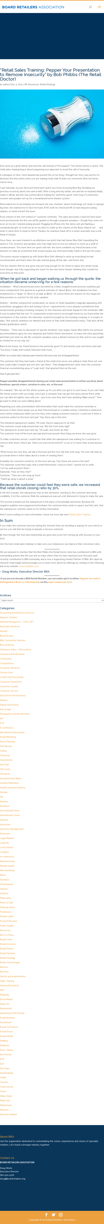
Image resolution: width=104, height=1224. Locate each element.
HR (25, 84)
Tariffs (3, 1077)
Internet (4, 820)
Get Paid (4, 764)
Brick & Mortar (7, 645)
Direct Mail (5, 709)
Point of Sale (6, 902)
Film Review (6, 746)
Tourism (4, 1082)
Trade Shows (6, 1087)
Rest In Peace (7, 935)
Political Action (7, 907)
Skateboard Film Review (12, 1013)
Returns (4, 967)
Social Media (6, 1036)
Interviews (5, 824)
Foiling (3, 751)
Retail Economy (8, 944)
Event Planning (7, 741)
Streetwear (6, 1054)
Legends (4, 843)
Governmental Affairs (10, 778)
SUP (2, 1059)
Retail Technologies (10, 962)
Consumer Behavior (10, 668)
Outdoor (4, 893)
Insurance (5, 806)
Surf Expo (5, 1068)
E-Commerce (6, 728)
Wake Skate (6, 1096)
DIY (1, 718)
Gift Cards (5, 769)
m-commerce (7, 856)
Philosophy (5, 898)
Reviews (4, 972)
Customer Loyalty (9, 686)
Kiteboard (5, 833)
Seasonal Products (9, 985)
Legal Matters (7, 838)
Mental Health (7, 866)
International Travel (10, 815)
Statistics (4, 1045)
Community (6, 659)
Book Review (6, 636)
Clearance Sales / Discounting (15, 649)
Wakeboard (6, 1105)
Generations (6, 760)
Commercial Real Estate (12, 654)
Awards (3, 631)
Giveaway (5, 774)
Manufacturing (7, 861)
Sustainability (6, 1073)
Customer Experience (11, 682)
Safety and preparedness (13, 976)
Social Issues (6, 1031)
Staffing (4, 1041)
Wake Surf (5, 1100)
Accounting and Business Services (17, 613)
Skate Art (4, 1004)
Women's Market (8, 1114)
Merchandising (7, 870)
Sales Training (7, 981)
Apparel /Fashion (8, 617)
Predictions (5, 912)
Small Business (7, 1018)
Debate (4, 700)
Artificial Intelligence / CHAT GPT (17, 622)
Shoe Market (6, 999)
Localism (4, 852)
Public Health (6, 926)
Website (4, 1110)
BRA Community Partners (12, 640)
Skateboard (6, 1008)
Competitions (7, 663)
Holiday (4, 792)
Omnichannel (6, 884)
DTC (2, 723)
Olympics (4, 879)
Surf (2, 1064)
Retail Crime (6, 939)
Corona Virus (6, 672)
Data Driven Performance (13, 695)
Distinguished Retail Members (15, 714)
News (3, 875)
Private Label (6, 916)
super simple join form (60, 582)
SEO (2, 990)
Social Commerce (9, 1027)
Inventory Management (12, 829)
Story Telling (6, 1050)
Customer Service (9, 691)
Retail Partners (7, 953)
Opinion (4, 889)
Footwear (5, 755)
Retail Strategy (47, 84)
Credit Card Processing (11, 677)
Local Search (6, 847)
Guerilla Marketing (9, 783)
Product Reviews (8, 921)
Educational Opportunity (12, 732)
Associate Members (10, 626)
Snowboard (6, 1022)
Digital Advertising (9, 705)
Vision (3, 1091)
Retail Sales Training (80, 514)
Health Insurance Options (12, 787)
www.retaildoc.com (29, 566)
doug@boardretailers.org (12, 1179)
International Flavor (10, 810)
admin (6, 84)
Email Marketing (8, 737)
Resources (33, 84)
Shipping (4, 995)
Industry (4, 801)
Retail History (7, 949)
